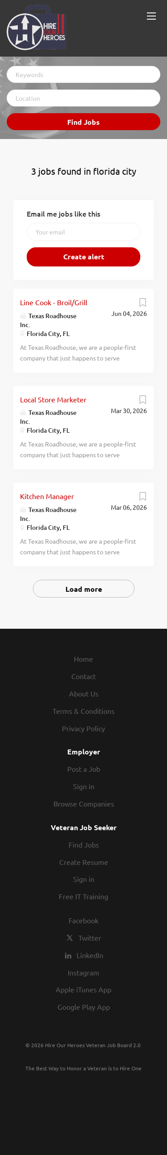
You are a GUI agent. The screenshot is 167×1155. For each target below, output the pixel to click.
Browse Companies (83, 803)
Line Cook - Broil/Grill (53, 302)
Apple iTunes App (83, 989)
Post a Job (83, 768)
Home (83, 658)
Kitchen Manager (47, 495)
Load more (83, 589)
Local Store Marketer (53, 399)
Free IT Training (83, 896)
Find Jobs (83, 122)
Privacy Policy (83, 728)
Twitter (89, 937)
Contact (83, 676)
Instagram (83, 972)
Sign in (83, 786)
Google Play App (83, 1006)
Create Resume (83, 861)
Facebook (83, 920)
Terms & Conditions (83, 710)
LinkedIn (90, 954)
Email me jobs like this (63, 213)
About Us (83, 693)
